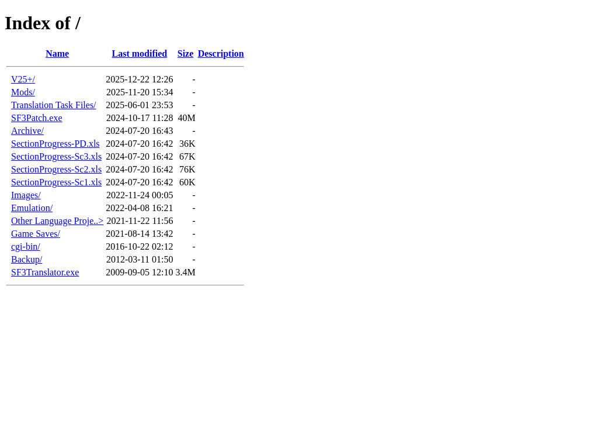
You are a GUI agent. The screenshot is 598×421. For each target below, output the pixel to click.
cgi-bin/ (25, 246)
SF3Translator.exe (45, 272)
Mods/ (23, 92)
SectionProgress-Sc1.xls (56, 182)
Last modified (140, 53)
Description (221, 53)
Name (57, 53)
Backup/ (26, 259)
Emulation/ (32, 208)
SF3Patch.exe (36, 118)
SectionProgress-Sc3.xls (56, 156)
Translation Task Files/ (53, 105)
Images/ (26, 195)
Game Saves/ (35, 234)
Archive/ (27, 131)
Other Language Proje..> (57, 221)
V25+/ (23, 79)
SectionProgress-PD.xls (55, 144)
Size (186, 53)
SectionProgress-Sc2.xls (56, 169)
